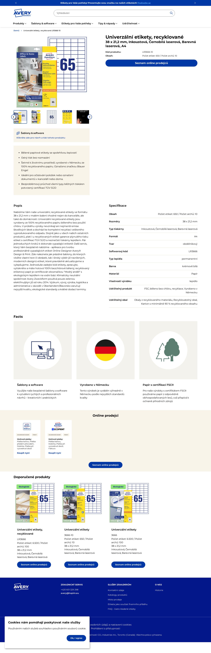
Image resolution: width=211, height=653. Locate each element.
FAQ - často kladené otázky (122, 609)
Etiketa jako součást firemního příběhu (127, 604)
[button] (20, 117)
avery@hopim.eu (70, 593)
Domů (16, 30)
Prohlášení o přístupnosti (105, 628)
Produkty (18, 23)
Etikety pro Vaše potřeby (76, 23)
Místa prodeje (115, 599)
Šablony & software (42, 23)
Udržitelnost (129, 23)
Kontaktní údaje (116, 590)
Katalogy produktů (117, 595)
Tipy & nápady (106, 23)
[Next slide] (89, 117)
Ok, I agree (76, 638)
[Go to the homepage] (22, 13)
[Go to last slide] (13, 117)
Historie (159, 590)
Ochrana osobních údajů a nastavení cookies (106, 624)
